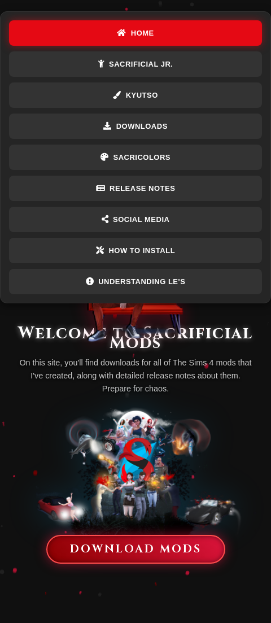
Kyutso (135, 95)
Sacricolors (135, 157)
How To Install (135, 250)
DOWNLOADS (135, 126)
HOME (135, 33)
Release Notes (136, 188)
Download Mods (136, 549)
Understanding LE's (136, 281)
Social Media (136, 219)
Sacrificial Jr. (135, 64)
